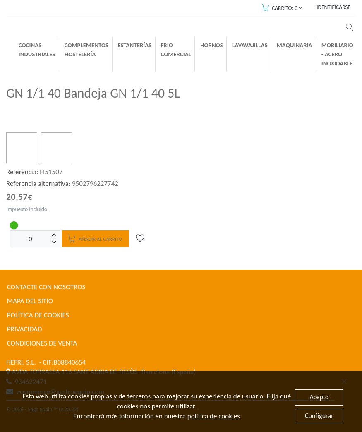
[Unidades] (30, 239)
